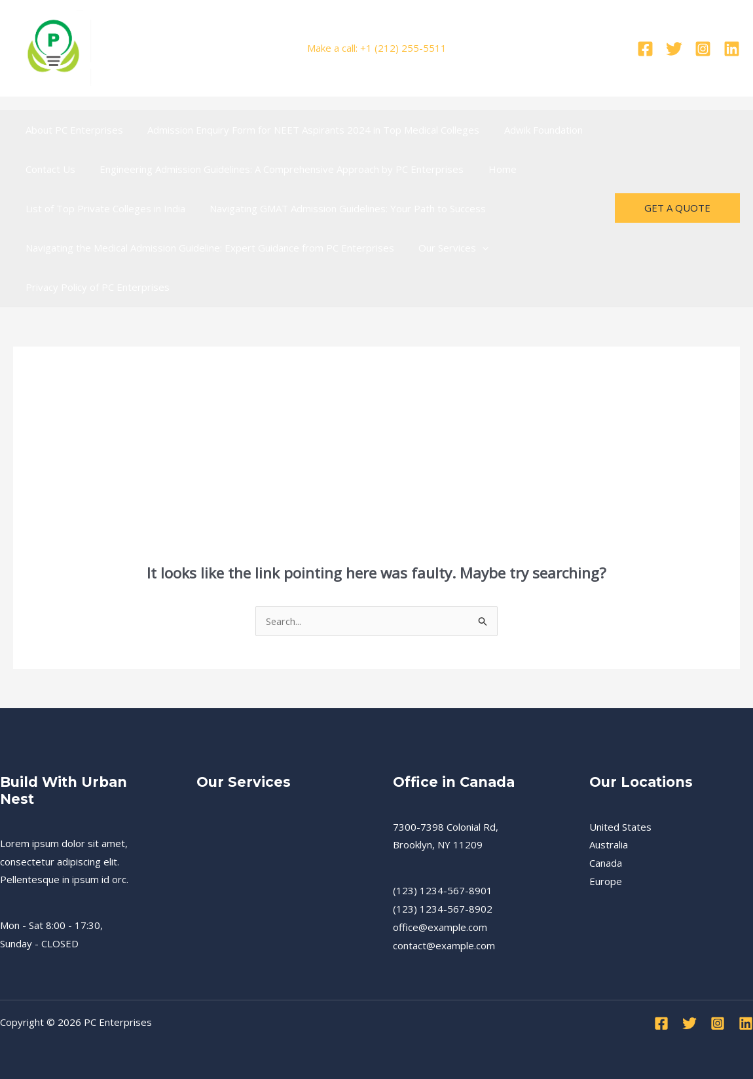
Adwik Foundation (531, 129)
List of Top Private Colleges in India (103, 208)
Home (490, 169)
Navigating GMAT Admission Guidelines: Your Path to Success (340, 208)
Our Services (446, 247)
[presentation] (475, 247)
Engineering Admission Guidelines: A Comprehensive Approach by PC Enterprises (274, 169)
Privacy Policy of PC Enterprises (95, 286)
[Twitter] (674, 49)
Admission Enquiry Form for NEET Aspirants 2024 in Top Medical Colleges (306, 129)
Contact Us (48, 169)
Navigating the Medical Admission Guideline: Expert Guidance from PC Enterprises (207, 247)
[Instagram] (703, 49)
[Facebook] (645, 49)
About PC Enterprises (71, 129)
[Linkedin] (732, 49)
